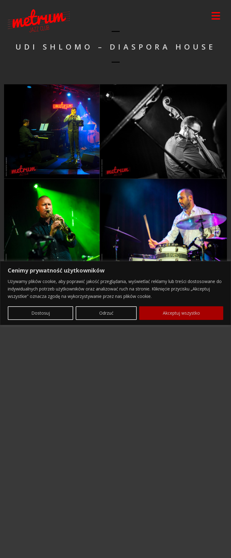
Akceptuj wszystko (181, 546)
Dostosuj (40, 546)
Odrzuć (106, 546)
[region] (115, 526)
